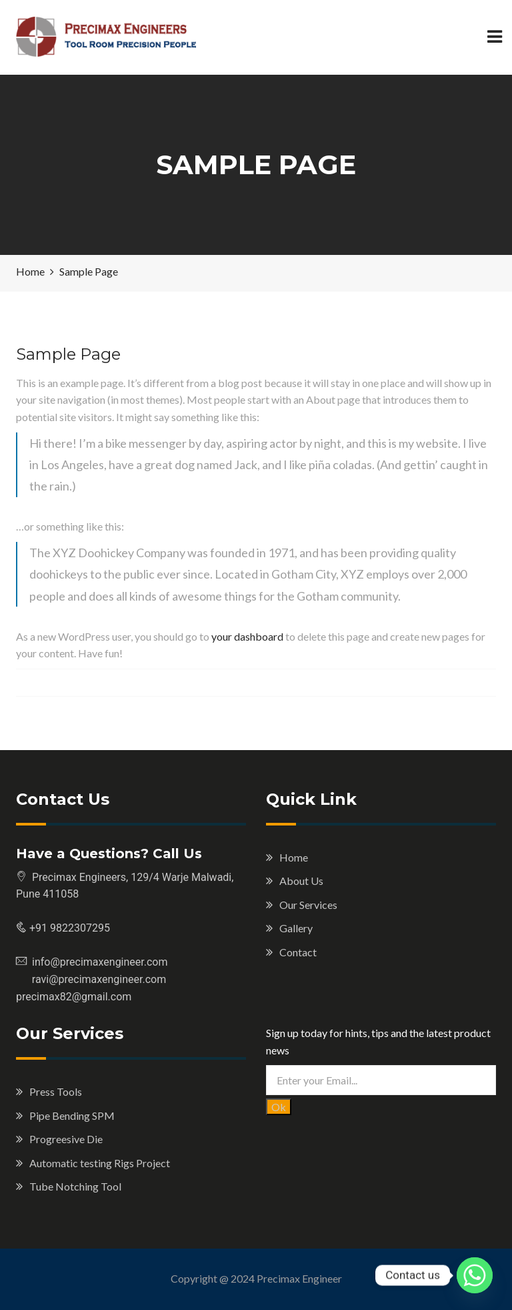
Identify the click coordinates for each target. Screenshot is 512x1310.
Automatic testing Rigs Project (99, 1163)
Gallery (296, 928)
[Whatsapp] (475, 1275)
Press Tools (55, 1091)
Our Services (308, 904)
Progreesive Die (66, 1138)
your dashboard (247, 636)
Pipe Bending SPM (72, 1115)
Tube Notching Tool (75, 1186)
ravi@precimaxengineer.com (91, 979)
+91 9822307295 (68, 928)
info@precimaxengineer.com (100, 962)
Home (293, 857)
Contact (298, 952)
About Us (301, 880)
